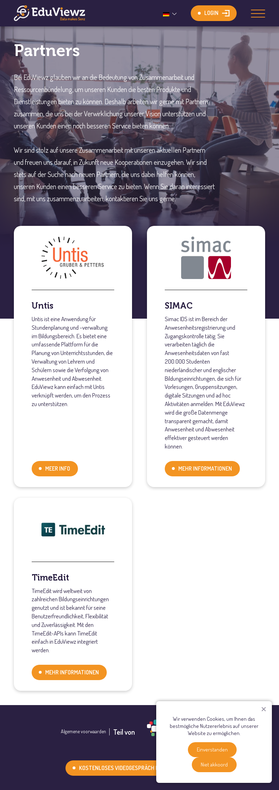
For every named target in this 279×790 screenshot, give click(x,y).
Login (211, 12)
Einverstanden (212, 749)
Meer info (57, 468)
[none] (170, 13)
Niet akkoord (214, 764)
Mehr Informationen (205, 468)
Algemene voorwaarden (83, 731)
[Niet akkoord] (263, 709)
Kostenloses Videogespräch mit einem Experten (142, 767)
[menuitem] (170, 13)
